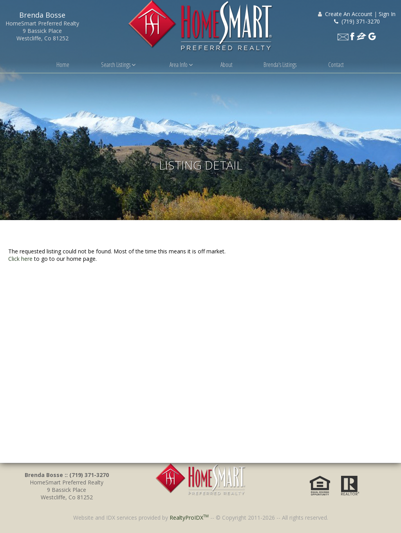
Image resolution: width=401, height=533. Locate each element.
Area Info (181, 64)
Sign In (387, 14)
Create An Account (348, 14)
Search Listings (118, 64)
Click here (20, 258)
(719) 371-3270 (357, 21)
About (226, 64)
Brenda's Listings (280, 64)
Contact (336, 64)
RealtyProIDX (189, 517)
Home (62, 64)
